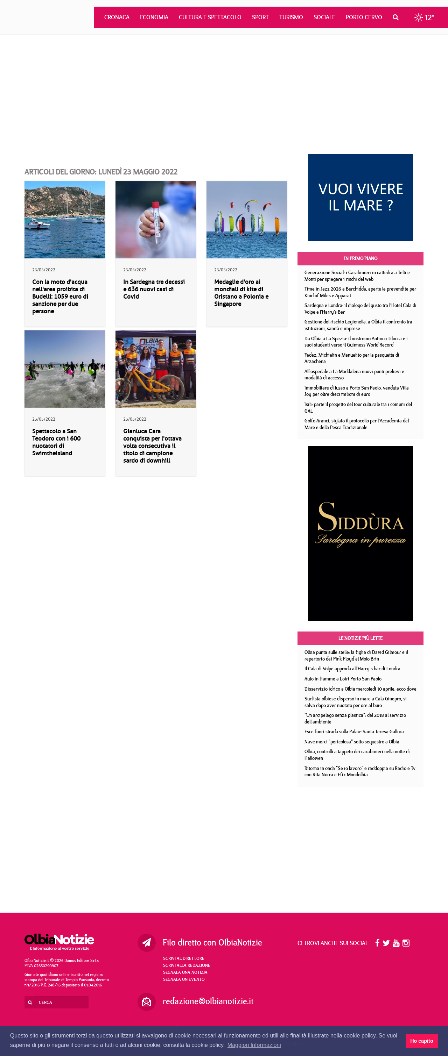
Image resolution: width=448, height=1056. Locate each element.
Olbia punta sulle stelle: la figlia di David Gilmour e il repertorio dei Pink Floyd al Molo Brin (356, 655)
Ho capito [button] (421, 1041)
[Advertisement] (224, 94)
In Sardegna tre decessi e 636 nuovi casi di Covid (154, 289)
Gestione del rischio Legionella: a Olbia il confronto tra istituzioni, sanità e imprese (358, 325)
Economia (154, 17)
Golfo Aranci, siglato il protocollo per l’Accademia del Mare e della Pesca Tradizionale (356, 424)
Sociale (324, 17)
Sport (260, 17)
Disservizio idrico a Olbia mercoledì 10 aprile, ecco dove (360, 688)
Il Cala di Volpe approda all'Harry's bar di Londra (352, 668)
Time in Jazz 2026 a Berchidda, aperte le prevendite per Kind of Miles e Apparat (360, 292)
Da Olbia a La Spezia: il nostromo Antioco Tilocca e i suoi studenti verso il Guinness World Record (356, 342)
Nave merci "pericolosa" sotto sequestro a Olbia (351, 741)
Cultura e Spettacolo (210, 17)
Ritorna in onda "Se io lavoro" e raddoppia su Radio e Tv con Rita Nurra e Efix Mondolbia (359, 771)
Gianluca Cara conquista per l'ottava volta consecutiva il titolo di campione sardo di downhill (152, 446)
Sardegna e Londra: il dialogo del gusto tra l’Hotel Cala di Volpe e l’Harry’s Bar (360, 308)
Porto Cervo (364, 17)
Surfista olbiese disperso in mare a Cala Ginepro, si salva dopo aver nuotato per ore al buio (355, 702)
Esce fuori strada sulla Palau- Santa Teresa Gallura (354, 731)
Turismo (291, 17)
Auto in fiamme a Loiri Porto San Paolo (343, 678)
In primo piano (360, 258)
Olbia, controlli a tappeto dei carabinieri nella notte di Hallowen (357, 755)
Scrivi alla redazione (186, 965)
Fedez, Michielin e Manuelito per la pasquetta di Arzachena (351, 358)
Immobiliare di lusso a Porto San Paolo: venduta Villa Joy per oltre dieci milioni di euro (356, 391)
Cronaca (117, 17)
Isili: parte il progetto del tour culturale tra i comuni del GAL (358, 407)
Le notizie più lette (360, 638)
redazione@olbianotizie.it (208, 1001)
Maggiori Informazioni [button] (254, 1045)
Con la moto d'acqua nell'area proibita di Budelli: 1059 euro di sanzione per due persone (60, 296)
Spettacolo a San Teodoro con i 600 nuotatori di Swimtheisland (56, 442)
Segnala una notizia (185, 972)
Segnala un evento (184, 979)
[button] (397, 17)
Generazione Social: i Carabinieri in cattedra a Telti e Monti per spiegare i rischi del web (357, 276)
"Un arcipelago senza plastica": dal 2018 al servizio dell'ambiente (355, 718)
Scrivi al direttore (183, 958)
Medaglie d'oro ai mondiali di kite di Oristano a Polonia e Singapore (241, 293)
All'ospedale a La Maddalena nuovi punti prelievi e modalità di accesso (354, 374)
